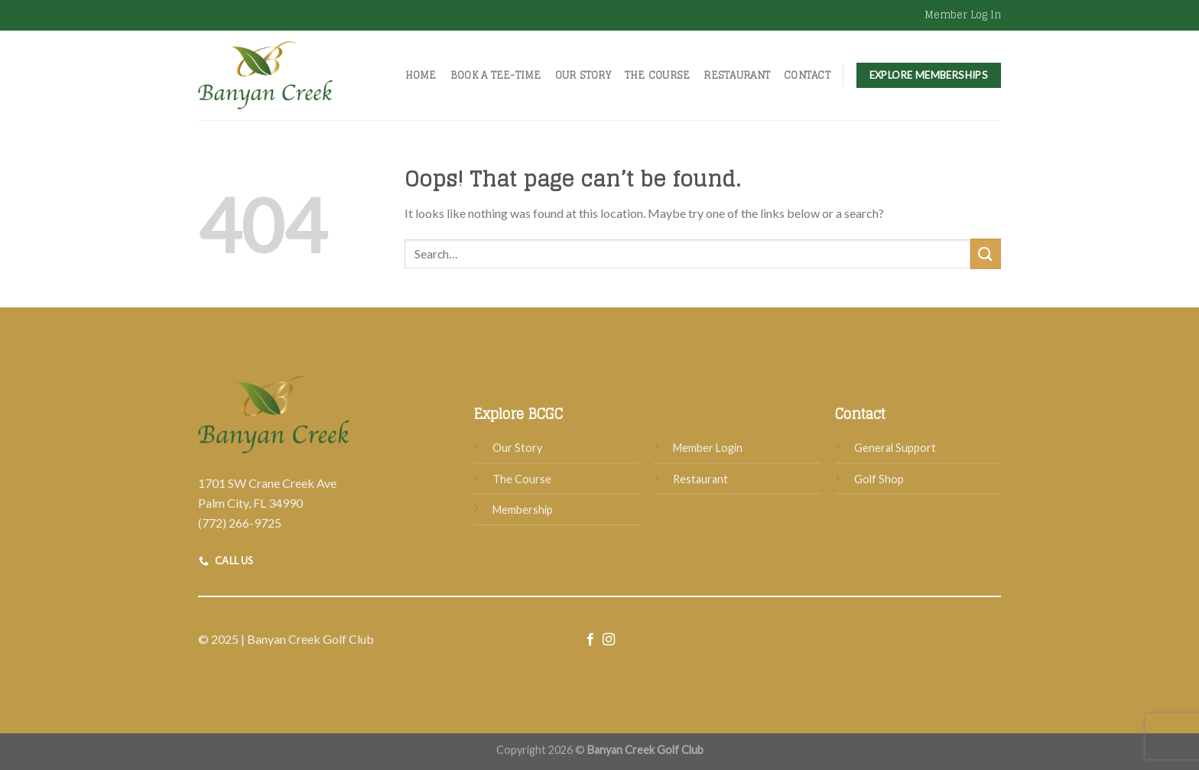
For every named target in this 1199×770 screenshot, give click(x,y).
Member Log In (962, 15)
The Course (657, 75)
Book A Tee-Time (495, 75)
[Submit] (985, 253)
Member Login (707, 447)
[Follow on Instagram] (609, 640)
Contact (807, 75)
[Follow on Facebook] (590, 640)
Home (421, 75)
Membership (522, 509)
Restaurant (736, 75)
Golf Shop (879, 479)
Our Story (583, 75)
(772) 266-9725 (239, 522)
